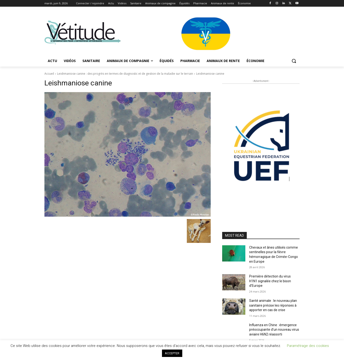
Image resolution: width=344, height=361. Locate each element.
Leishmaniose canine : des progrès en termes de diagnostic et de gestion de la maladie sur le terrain (125, 74)
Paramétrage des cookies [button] (308, 346)
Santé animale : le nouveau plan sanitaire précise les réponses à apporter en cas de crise (273, 305)
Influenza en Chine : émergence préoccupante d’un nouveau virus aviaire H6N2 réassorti (274, 329)
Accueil (49, 74)
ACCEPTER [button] (172, 353)
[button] (294, 61)
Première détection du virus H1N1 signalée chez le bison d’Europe (270, 281)
